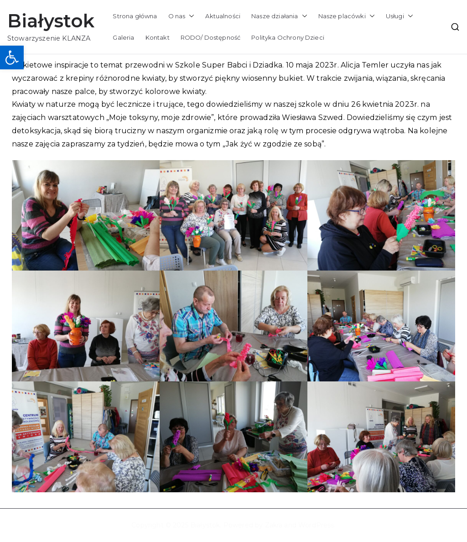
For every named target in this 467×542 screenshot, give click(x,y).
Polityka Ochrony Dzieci (287, 37)
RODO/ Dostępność (211, 37)
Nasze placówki (346, 16)
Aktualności (222, 16)
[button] (12, 57)
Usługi (399, 16)
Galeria (123, 37)
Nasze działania (279, 16)
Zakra (274, 525)
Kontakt (157, 37)
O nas (181, 16)
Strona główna (135, 16)
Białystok (50, 21)
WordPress (316, 525)
